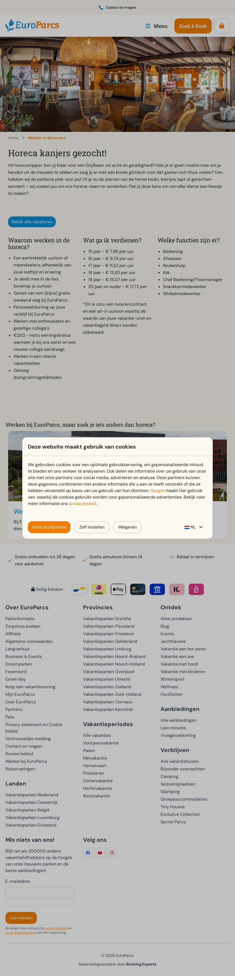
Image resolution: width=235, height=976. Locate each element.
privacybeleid (82, 503)
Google (157, 490)
